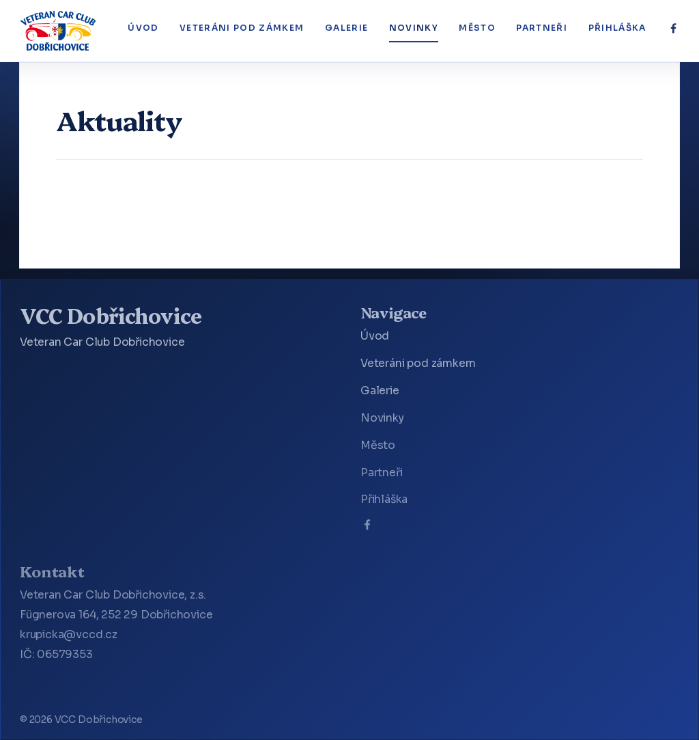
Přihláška (617, 28)
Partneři (541, 28)
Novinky (413, 28)
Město (477, 28)
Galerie (346, 28)
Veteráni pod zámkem (242, 28)
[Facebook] (673, 28)
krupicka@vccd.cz (68, 635)
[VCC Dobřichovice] (58, 31)
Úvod (143, 28)
